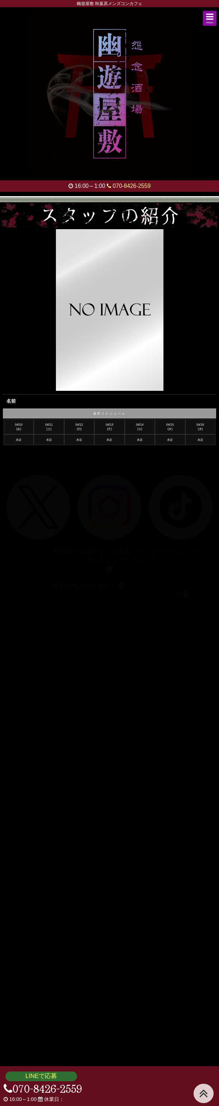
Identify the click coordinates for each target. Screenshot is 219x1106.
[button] (209, 18)
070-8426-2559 (129, 186)
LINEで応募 (41, 1076)
